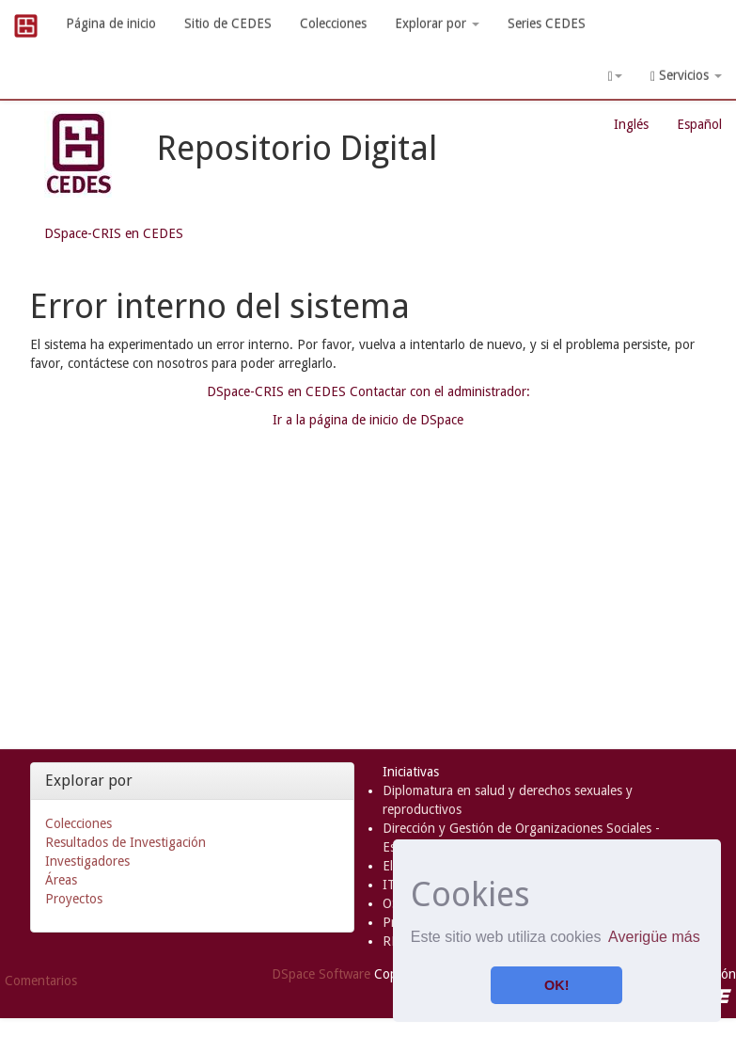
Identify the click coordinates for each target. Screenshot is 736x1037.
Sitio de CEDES (228, 23)
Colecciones (333, 23)
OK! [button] (556, 985)
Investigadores (87, 861)
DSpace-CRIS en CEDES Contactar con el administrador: (368, 391)
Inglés (631, 124)
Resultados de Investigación (125, 842)
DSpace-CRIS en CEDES (113, 233)
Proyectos (73, 898)
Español (699, 124)
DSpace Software (321, 973)
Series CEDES (547, 23)
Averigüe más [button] (654, 937)
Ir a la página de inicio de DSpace (368, 419)
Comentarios (41, 980)
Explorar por (437, 23)
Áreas (61, 879)
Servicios (686, 76)
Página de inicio (111, 23)
